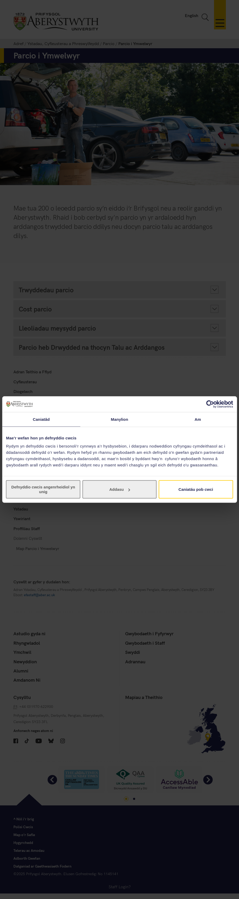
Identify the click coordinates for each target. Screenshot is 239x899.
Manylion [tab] (119, 419)
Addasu (119, 489)
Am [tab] (198, 419)
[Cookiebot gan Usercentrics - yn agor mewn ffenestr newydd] (210, 404)
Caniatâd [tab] (41, 419)
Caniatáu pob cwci (196, 489)
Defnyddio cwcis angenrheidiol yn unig (43, 489)
